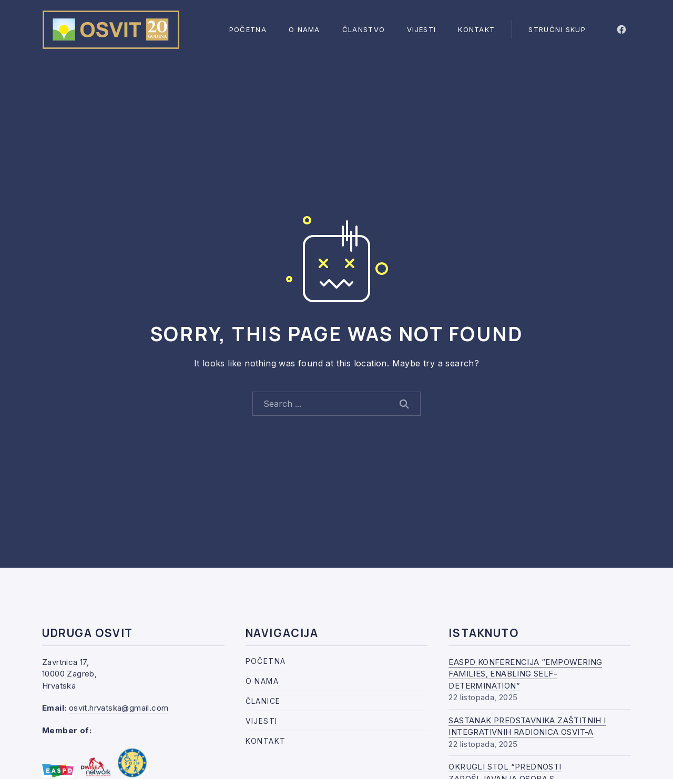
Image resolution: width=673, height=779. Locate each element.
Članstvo (363, 29)
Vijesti (421, 29)
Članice (263, 700)
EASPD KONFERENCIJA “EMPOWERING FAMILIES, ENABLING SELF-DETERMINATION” (525, 674)
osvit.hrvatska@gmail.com (119, 708)
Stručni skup (557, 29)
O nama (304, 29)
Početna (248, 29)
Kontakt (476, 29)
